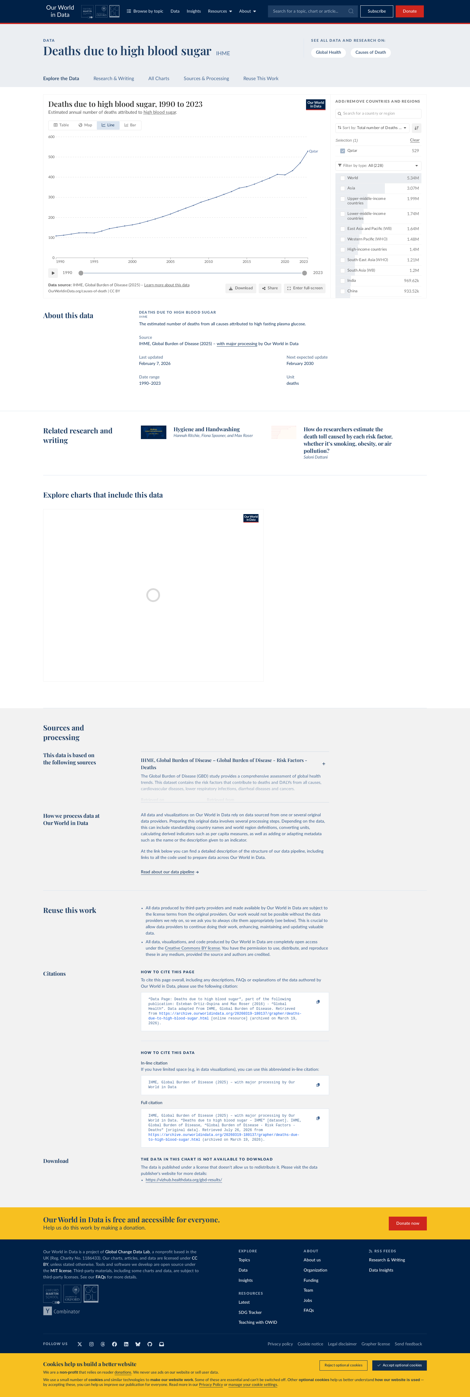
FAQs (101, 1286)
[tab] (61, 125)
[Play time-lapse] (53, 273)
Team (308, 1299)
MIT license (60, 1279)
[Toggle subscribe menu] (376, 11)
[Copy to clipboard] (312, 1002)
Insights (194, 11)
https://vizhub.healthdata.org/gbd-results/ (184, 1188)
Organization (315, 1279)
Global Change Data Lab (127, 1260)
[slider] (81, 273)
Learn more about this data (166, 285)
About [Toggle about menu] (247, 11)
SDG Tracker (250, 1321)
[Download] (240, 288)
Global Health (328, 52)
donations (123, 1372)
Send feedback (408, 1352)
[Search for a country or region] (378, 114)
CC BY (115, 291)
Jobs (308, 1309)
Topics (244, 1268)
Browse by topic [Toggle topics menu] (145, 11)
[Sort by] (372, 128)
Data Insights (381, 1279)
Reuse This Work (260, 78)
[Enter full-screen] (305, 288)
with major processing (237, 344)
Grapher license (375, 1352)
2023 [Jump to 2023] (318, 273)
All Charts (158, 78)
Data (175, 11)
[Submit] (351, 11)
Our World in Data (60, 11)
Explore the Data (61, 78)
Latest (244, 1311)
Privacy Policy (211, 1385)
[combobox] (313, 11)
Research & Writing (114, 78)
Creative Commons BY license (192, 948)
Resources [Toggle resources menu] (220, 11)
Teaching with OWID (258, 1331)
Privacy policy (280, 1352)
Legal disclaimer (342, 1352)
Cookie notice (310, 1352)
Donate (410, 11)
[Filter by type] (378, 165)
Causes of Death (370, 52)
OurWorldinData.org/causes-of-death (77, 291)
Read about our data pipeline (169, 872)
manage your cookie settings (252, 1385)
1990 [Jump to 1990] (67, 273)
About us (312, 1268)
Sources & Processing (206, 78)
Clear (415, 140)
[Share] (270, 288)
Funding (311, 1289)
